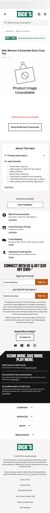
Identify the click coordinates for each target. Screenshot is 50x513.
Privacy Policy (25, 485)
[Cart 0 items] (45, 14)
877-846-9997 (30, 474)
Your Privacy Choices (23, 496)
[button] (25, 127)
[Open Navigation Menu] (5, 14)
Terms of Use (25, 480)
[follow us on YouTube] (15, 346)
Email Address (11, 282)
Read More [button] (9, 187)
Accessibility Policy (25, 490)
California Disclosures (25, 502)
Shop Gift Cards (30, 368)
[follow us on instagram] (34, 346)
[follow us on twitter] (21, 346)
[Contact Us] (25, 337)
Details (11, 245)
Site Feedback (25, 508)
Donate (11, 257)
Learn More (13, 220)
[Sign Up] (41, 282)
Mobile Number (11, 296)
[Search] (27, 22)
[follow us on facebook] (28, 346)
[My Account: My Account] (39, 14)
